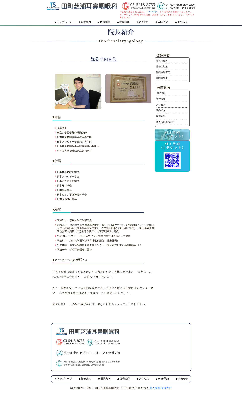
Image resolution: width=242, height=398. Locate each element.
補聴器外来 (162, 78)
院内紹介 (160, 110)
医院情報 (160, 93)
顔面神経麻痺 (163, 72)
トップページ (63, 22)
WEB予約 (153, 12)
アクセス (142, 22)
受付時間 (160, 98)
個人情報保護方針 (165, 122)
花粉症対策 (162, 66)
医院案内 (104, 22)
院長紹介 (123, 22)
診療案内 (85, 22)
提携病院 (160, 116)
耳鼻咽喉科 (162, 60)
